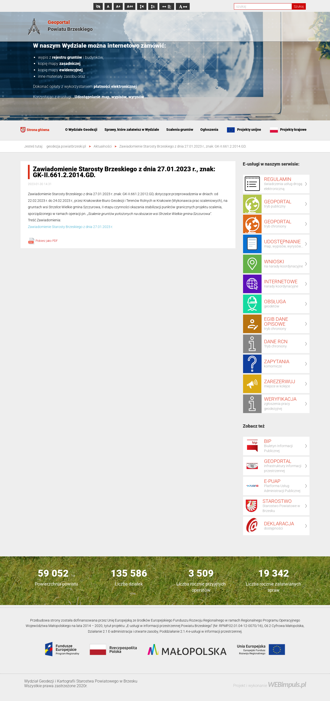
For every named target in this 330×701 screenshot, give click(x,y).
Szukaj (299, 6)
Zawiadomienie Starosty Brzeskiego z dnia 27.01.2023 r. (70, 227)
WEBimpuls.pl (287, 684)
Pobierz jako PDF (43, 241)
